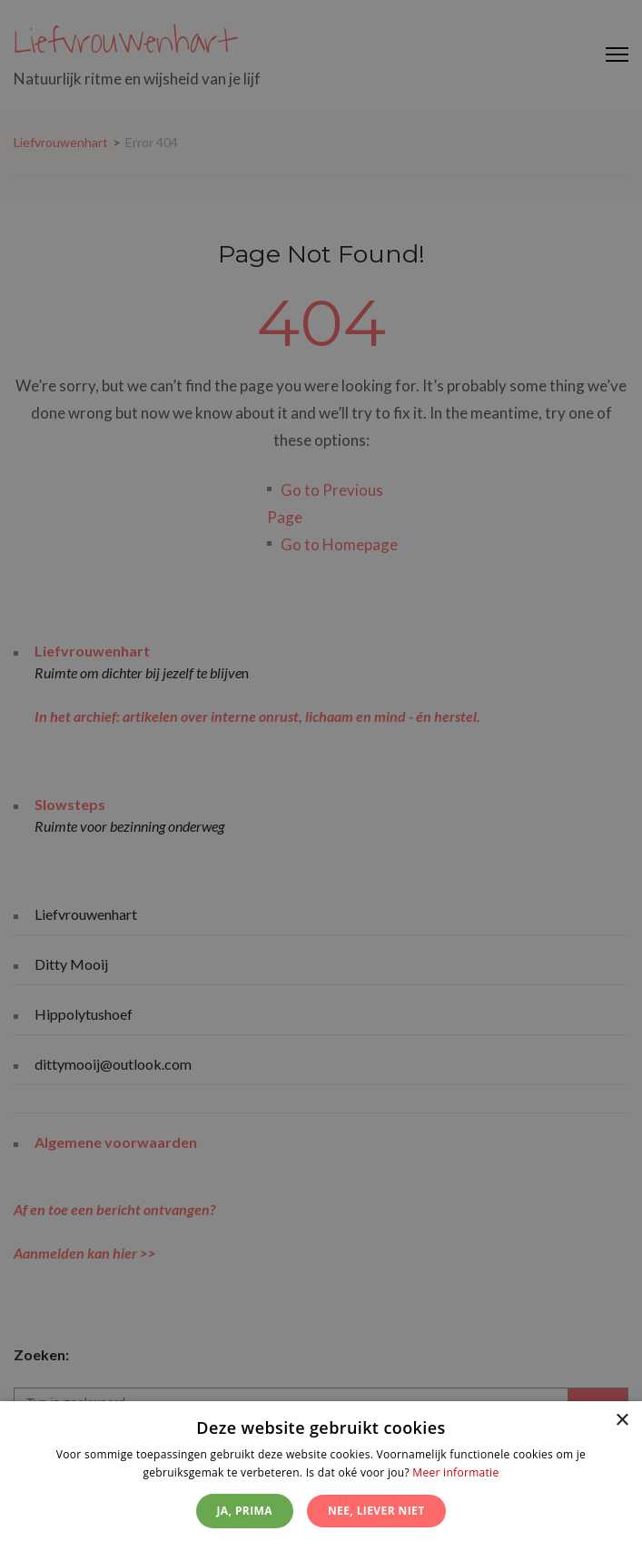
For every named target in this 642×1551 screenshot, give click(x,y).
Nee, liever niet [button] (376, 1510)
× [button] (621, 1421)
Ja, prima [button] (244, 1510)
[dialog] (321, 1476)
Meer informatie (455, 1472)
